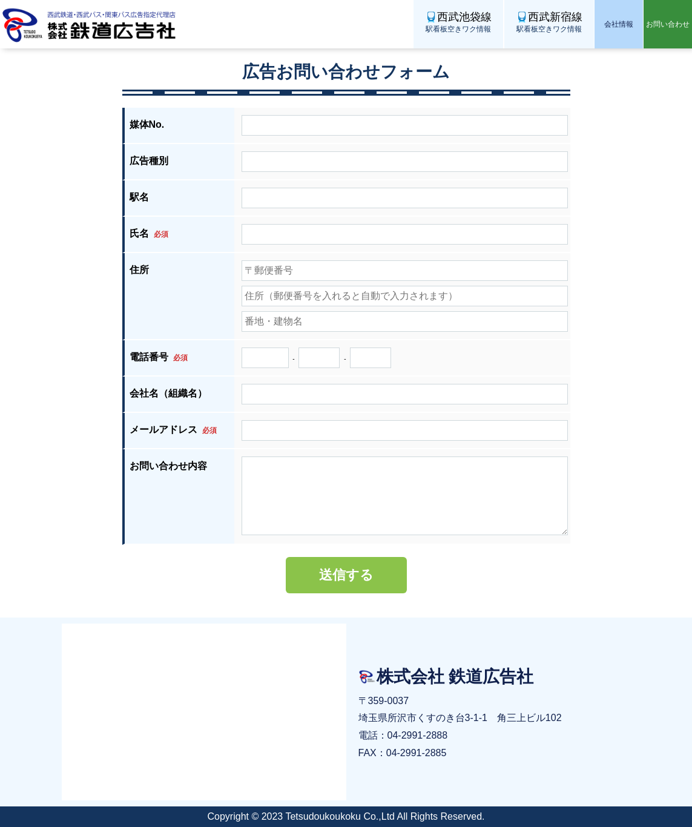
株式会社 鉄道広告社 (91, 24)
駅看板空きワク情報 (458, 21)
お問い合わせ (668, 24)
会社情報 (618, 24)
